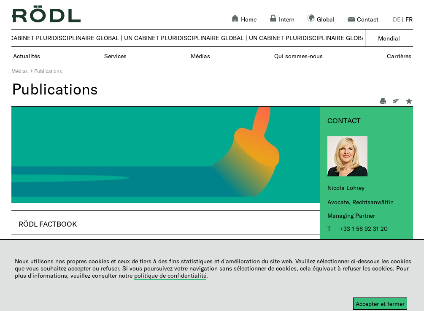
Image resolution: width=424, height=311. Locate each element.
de (397, 19)
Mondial (389, 38)
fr (409, 19)
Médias (19, 71)
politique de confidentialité (170, 275)
